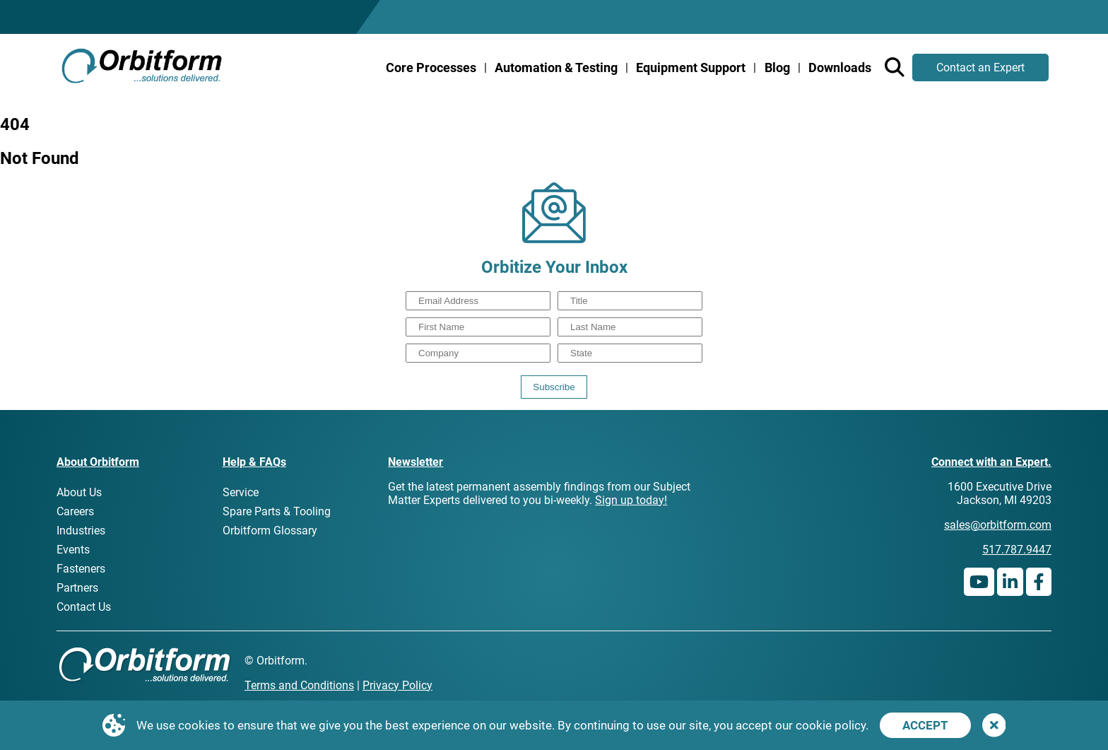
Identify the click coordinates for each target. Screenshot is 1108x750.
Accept (925, 725)
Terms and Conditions (299, 685)
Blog (777, 67)
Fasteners (81, 568)
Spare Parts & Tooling (277, 511)
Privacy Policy (397, 685)
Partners (77, 587)
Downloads (839, 67)
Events (73, 549)
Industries (81, 530)
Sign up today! (631, 500)
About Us (79, 492)
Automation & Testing (556, 67)
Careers (75, 511)
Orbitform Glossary (270, 530)
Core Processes (431, 67)
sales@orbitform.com (997, 525)
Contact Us (84, 607)
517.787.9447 (1016, 549)
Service (241, 492)
